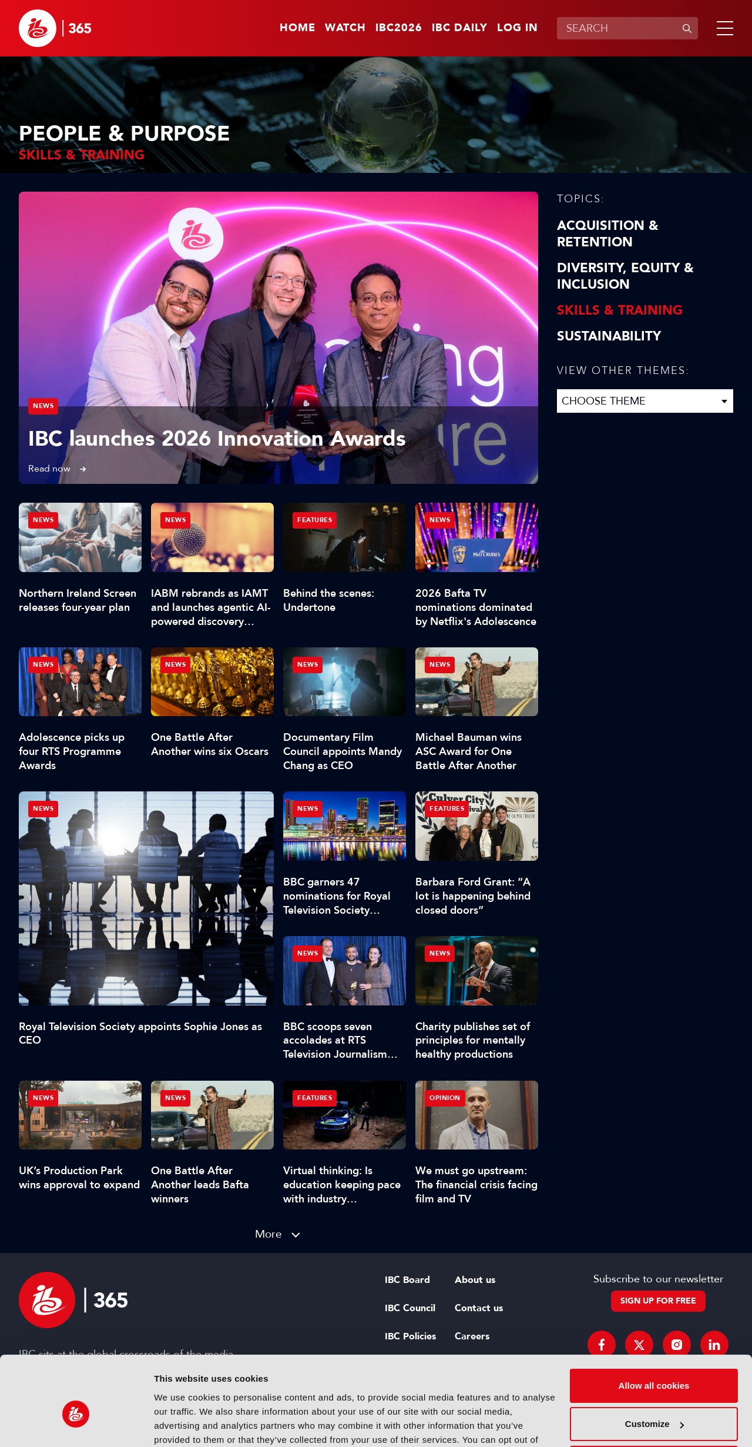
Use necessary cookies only (654, 1400)
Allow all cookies (654, 1323)
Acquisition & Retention (608, 234)
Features (314, 520)
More (268, 1234)
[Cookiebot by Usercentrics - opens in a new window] (76, 1424)
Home (297, 28)
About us (475, 1280)
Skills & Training (620, 310)
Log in (517, 28)
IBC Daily (460, 28)
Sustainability (609, 336)
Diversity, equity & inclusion (625, 276)
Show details (181, 1424)
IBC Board (407, 1280)
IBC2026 (398, 28)
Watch (345, 28)
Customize (654, 1361)
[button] (722, 28)
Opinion (445, 1098)
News (43, 406)
